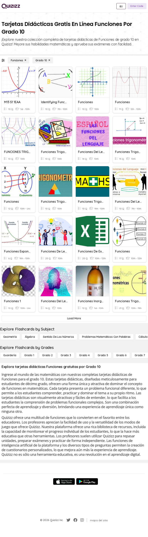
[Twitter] (68, 520)
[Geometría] (10, 337)
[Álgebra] (30, 337)
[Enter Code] (136, 6)
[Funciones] (18, 60)
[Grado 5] (102, 355)
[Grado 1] (29, 355)
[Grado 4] (84, 355)
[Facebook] (75, 520)
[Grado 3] (65, 355)
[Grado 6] (121, 355)
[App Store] (64, 481)
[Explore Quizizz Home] (11, 6)
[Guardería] (9, 355)
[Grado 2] (47, 355)
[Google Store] (87, 481)
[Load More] (74, 318)
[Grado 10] (42, 60)
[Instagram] (82, 520)
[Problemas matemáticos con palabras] (106, 337)
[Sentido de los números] (58, 337)
